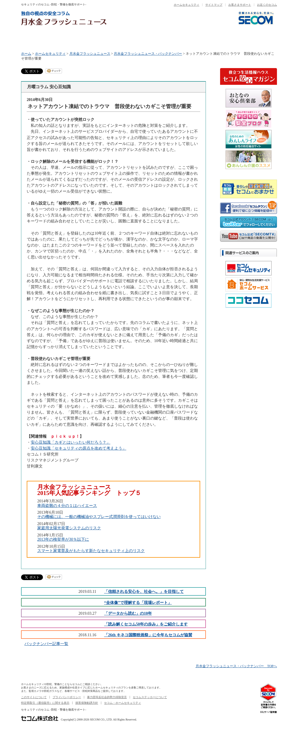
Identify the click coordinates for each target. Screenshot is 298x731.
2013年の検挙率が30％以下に (63, 539)
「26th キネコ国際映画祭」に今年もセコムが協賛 (148, 635)
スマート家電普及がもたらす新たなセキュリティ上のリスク (91, 550)
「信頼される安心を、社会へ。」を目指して (144, 591)
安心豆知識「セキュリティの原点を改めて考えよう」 (78, 448)
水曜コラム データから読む (128, 39)
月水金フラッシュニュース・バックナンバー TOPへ (236, 666)
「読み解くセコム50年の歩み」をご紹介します (146, 624)
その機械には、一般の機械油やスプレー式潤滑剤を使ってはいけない (99, 516)
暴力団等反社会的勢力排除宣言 (107, 697)
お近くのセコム (267, 4)
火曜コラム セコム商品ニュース (85, 39)
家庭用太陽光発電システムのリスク (69, 528)
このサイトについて (34, 697)
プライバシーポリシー (67, 697)
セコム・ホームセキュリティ (122, 702)
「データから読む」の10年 (128, 613)
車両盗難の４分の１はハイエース (67, 505)
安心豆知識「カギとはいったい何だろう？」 (70, 442)
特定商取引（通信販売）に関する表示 (45, 702)
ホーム (26, 54)
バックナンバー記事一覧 (46, 643)
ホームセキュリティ (186, 4)
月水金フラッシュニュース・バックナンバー (148, 54)
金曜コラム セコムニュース (213, 39)
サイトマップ (213, 4)
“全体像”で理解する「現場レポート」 (138, 602)
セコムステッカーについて (150, 697)
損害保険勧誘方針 (86, 702)
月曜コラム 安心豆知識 (42, 39)
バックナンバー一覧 (256, 39)
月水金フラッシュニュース (89, 54)
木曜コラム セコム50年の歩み (170, 39)
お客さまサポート (239, 4)
